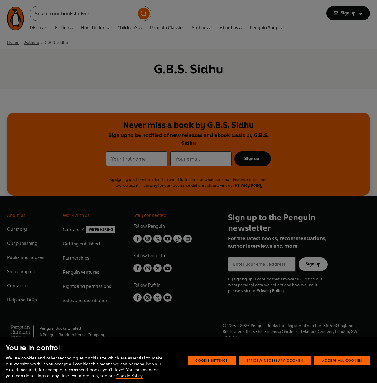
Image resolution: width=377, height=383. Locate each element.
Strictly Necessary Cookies (275, 371)
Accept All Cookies (342, 371)
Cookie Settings (211, 371)
